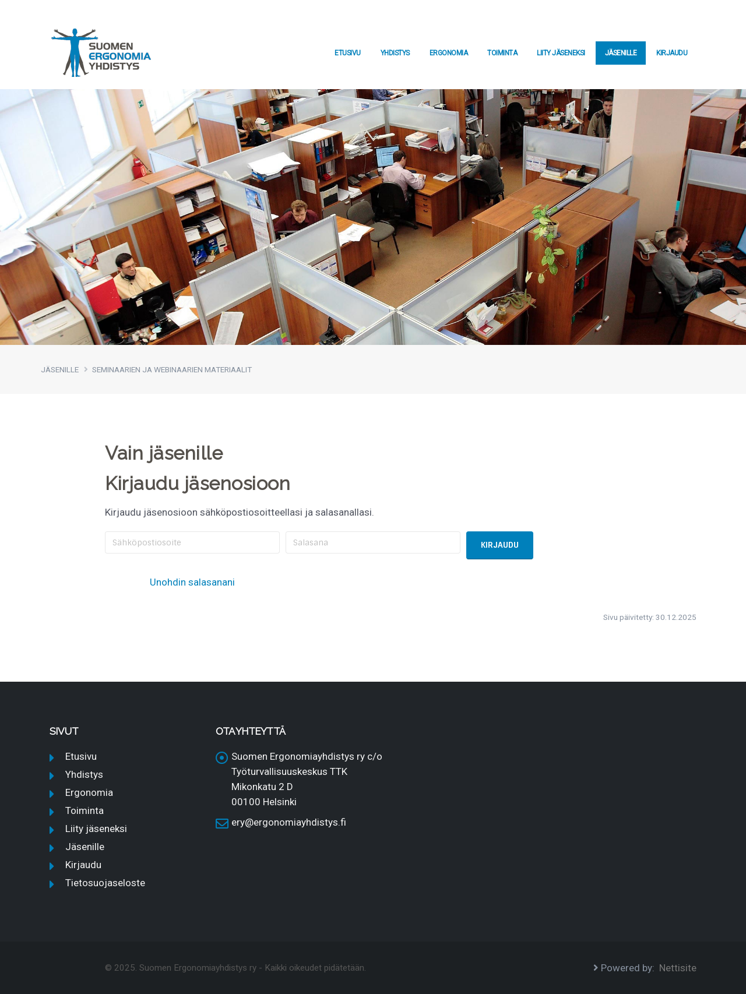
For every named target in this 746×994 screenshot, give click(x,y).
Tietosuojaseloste (105, 883)
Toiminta (502, 53)
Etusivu (348, 53)
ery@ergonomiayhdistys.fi (288, 822)
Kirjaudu (671, 53)
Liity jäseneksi (561, 53)
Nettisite (677, 968)
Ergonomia (449, 53)
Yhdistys (395, 53)
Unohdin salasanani (192, 582)
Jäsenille (621, 53)
